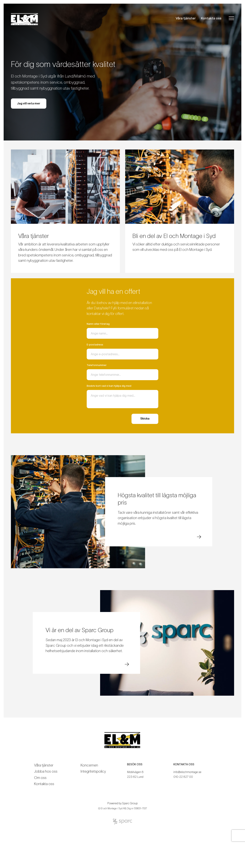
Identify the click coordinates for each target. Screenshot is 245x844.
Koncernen (89, 765)
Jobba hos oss (45, 771)
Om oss (40, 778)
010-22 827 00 (183, 776)
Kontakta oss (211, 18)
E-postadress (95, 344)
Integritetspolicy (93, 771)
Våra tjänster (186, 18)
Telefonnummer (96, 365)
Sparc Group (130, 803)
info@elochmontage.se (187, 772)
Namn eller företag (98, 323)
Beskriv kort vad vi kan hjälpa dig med (109, 385)
